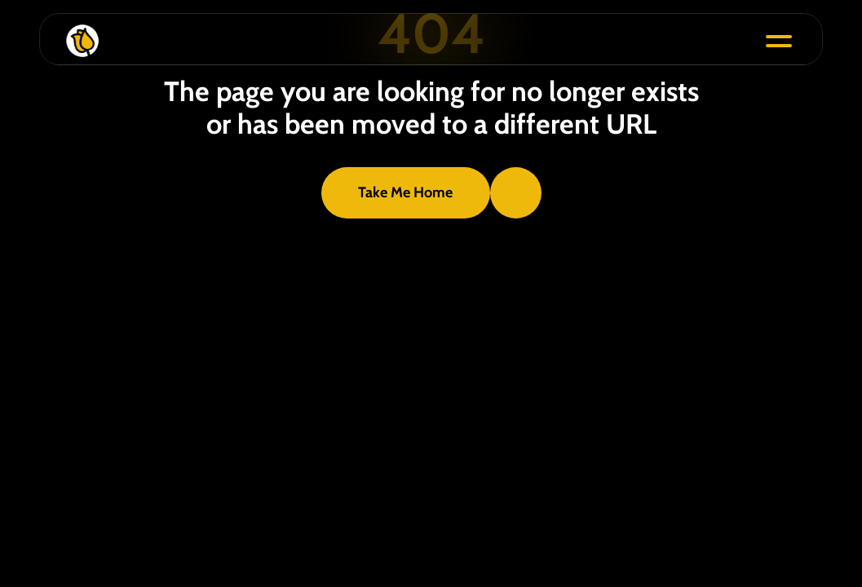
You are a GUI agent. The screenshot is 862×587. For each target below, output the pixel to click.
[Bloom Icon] (413, 41)
